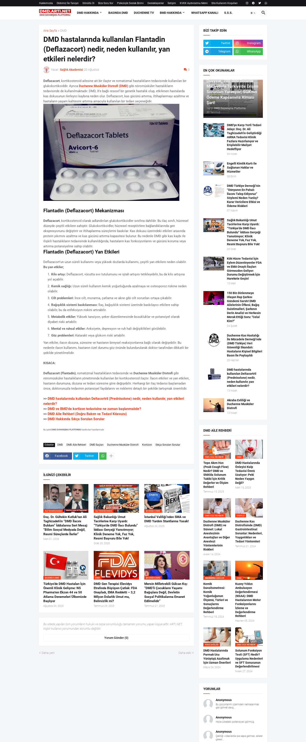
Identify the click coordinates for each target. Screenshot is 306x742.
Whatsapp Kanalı (204, 12)
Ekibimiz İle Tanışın (68, 3)
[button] (253, 13)
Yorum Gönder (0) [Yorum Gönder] (116, 637)
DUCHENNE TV (144, 12)
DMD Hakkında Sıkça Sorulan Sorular (76, 419)
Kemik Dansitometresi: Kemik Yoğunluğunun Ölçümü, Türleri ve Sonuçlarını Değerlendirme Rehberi (215, 598)
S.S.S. (228, 12)
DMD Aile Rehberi (76, 444)
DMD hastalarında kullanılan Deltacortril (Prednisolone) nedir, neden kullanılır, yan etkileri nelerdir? (241, 377)
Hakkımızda (46, 3)
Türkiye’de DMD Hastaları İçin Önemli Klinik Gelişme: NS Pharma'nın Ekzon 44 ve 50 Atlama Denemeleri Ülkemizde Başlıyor (64, 592)
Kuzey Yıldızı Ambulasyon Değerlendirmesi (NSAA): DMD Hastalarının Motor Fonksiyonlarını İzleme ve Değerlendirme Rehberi (248, 600)
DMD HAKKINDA (88, 12)
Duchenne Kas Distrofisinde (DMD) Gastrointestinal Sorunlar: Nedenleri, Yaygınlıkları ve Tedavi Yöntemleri (248, 531)
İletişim (172, 3)
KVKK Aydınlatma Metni (194, 3)
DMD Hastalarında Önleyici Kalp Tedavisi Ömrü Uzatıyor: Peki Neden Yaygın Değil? (247, 472)
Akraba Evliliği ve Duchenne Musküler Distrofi (240, 404)
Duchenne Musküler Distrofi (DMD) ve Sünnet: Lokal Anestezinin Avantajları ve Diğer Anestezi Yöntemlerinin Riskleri (216, 535)
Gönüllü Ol (88, 3)
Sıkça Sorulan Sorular (168, 444)
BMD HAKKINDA (170, 12)
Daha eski (184, 653)
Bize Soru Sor (105, 3)
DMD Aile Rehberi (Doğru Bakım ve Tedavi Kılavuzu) (87, 414)
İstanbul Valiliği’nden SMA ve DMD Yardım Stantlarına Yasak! (166, 519)
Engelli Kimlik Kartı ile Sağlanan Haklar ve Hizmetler (242, 167)
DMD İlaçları (96, 444)
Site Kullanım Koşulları (224, 3)
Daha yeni (48, 653)
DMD (63, 30)
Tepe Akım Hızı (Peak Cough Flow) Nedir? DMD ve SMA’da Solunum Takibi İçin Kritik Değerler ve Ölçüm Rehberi (216, 475)
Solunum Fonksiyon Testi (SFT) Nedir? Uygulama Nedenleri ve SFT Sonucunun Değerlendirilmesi (249, 658)
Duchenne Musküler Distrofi (123, 444)
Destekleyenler (155, 3)
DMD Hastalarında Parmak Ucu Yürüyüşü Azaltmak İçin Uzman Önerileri (217, 656)
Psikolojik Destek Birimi (130, 3)
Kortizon (147, 444)
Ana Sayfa (50, 30)
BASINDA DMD (118, 12)
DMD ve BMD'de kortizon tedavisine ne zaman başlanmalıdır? (94, 409)
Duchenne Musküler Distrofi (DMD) (103, 86)
